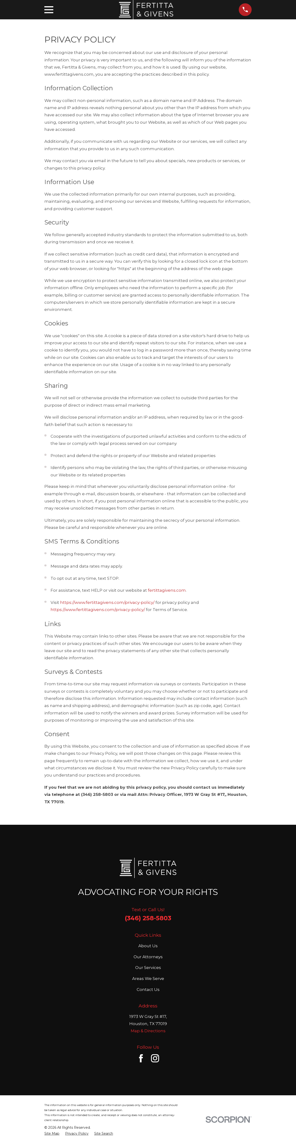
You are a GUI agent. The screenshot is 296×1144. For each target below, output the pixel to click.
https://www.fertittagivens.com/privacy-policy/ (107, 602)
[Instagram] (155, 1058)
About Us (148, 945)
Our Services (148, 967)
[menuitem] (51, 1134)
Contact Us (148, 989)
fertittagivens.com (167, 590)
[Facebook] (141, 1058)
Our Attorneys (148, 956)
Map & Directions (148, 1030)
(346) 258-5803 (148, 918)
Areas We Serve (148, 978)
